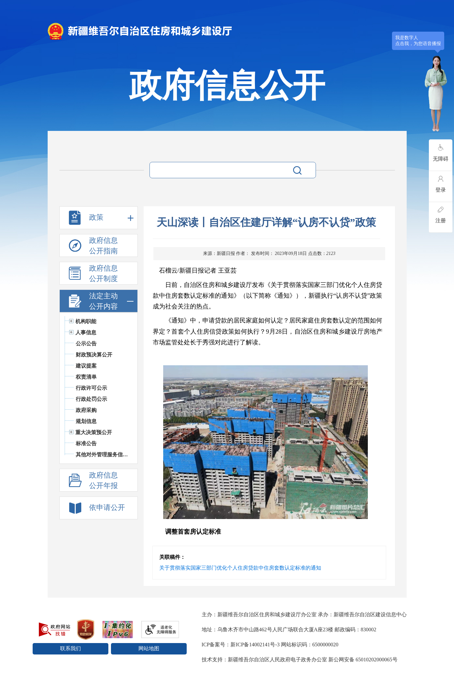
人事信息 (85, 332)
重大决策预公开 (93, 432)
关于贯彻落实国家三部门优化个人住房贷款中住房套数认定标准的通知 (240, 568)
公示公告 (86, 343)
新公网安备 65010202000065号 (363, 659)
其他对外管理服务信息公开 (103, 454)
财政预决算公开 (94, 354)
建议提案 (86, 366)
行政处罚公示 (91, 399)
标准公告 (86, 443)
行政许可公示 (91, 388)
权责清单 (86, 377)
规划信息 (86, 421)
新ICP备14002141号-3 (254, 644)
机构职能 (85, 321)
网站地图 (148, 648)
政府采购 (86, 410)
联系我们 (70, 648)
